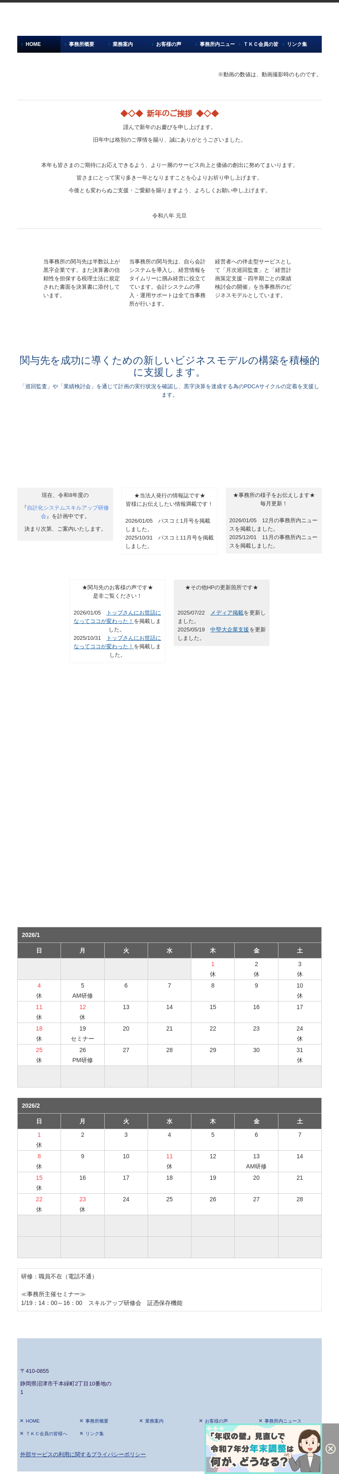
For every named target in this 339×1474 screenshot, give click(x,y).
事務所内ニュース (217, 44)
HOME (33, 44)
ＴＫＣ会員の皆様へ (260, 44)
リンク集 (297, 44)
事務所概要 (81, 44)
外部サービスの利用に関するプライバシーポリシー (83, 1454)
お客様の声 (168, 44)
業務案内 (123, 44)
